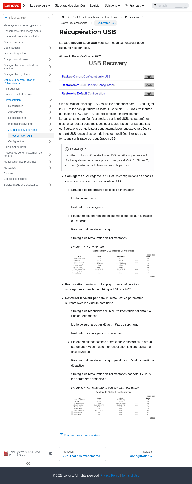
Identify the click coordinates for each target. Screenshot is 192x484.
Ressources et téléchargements (22, 31)
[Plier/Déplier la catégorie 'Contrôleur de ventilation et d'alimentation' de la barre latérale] (50, 81)
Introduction (13, 88)
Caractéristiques (13, 42)
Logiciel (95, 5)
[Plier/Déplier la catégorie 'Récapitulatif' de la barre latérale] (50, 106)
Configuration (16, 141)
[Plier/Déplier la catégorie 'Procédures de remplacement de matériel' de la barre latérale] (50, 154)
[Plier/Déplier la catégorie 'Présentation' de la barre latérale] (50, 100)
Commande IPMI (16, 147)
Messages (10, 167)
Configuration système (17, 74)
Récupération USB (21, 135)
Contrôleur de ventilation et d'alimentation (19, 81)
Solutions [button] (111, 5)
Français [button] (133, 5)
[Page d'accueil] (62, 17)
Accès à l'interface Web (19, 94)
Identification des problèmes (20, 161)
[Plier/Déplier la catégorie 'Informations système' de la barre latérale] (50, 124)
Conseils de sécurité (15, 178)
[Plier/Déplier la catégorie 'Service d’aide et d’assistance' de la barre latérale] (50, 185)
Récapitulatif (15, 105)
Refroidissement (17, 117)
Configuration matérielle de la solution (21, 67)
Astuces (8, 173)
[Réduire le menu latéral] (28, 463)
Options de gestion (15, 53)
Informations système (20, 123)
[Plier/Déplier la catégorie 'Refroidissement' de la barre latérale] (50, 118)
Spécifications (12, 47)
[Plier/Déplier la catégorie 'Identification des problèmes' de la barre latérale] (50, 162)
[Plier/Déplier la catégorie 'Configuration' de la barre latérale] (50, 141)
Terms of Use (130, 475)
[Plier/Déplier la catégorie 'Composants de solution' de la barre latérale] (50, 59)
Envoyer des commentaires (79, 435)
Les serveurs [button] (38, 5)
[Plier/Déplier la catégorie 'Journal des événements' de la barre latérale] (50, 130)
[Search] (170, 6)
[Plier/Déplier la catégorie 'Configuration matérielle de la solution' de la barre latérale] (50, 66)
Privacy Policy (109, 475)
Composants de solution (18, 59)
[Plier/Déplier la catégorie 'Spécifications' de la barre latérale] (50, 48)
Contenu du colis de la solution (22, 36)
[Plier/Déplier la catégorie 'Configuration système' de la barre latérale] (50, 74)
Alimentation (15, 111)
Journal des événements (22, 129)
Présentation (13, 99)
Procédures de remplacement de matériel (23, 154)
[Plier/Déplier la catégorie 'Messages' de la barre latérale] (50, 168)
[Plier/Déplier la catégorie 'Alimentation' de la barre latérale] (50, 112)
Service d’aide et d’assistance (21, 184)
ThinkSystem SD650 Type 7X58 (22, 25)
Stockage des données (70, 5)
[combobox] (9, 18)
